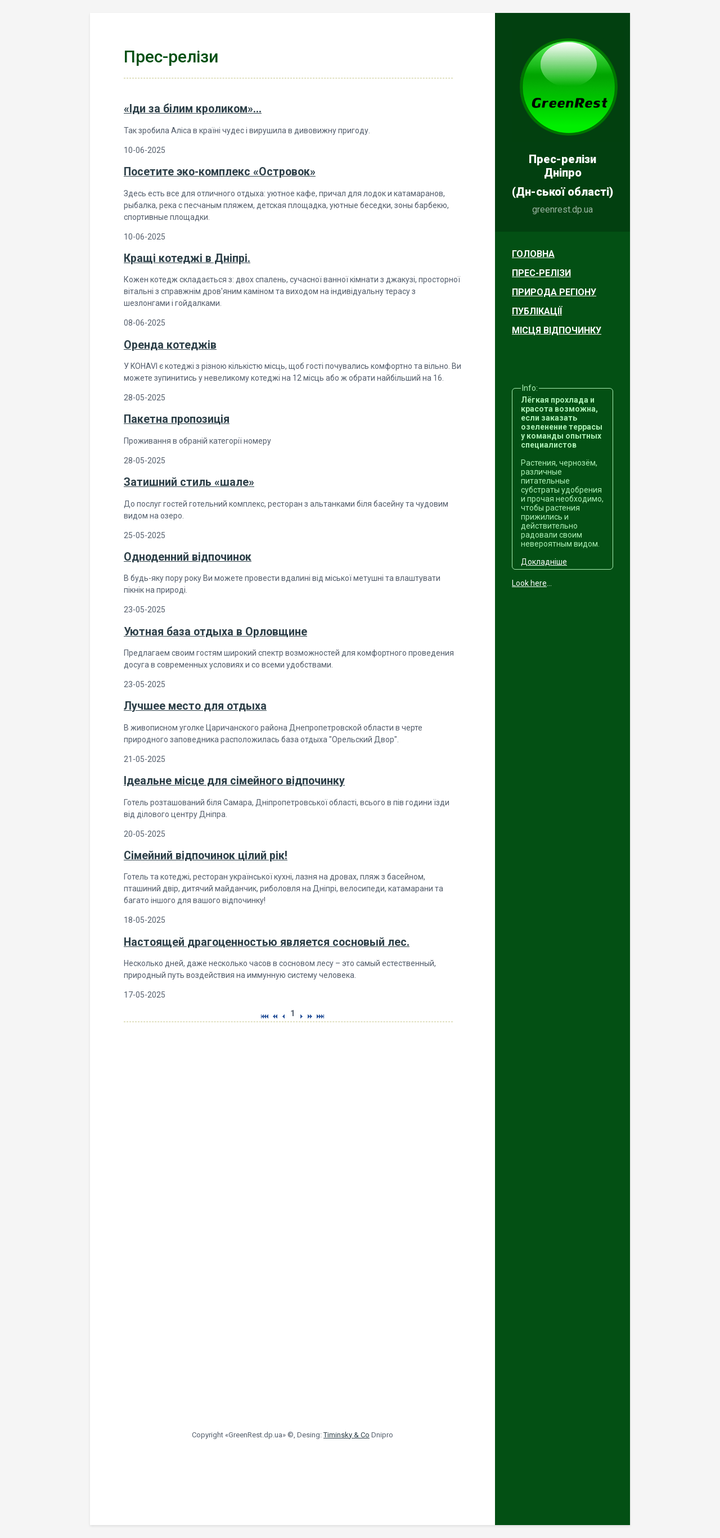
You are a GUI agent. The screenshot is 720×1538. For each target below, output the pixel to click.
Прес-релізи (541, 273)
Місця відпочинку (556, 330)
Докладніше (544, 561)
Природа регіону (554, 292)
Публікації (537, 311)
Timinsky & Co (346, 1435)
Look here (529, 583)
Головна (533, 254)
